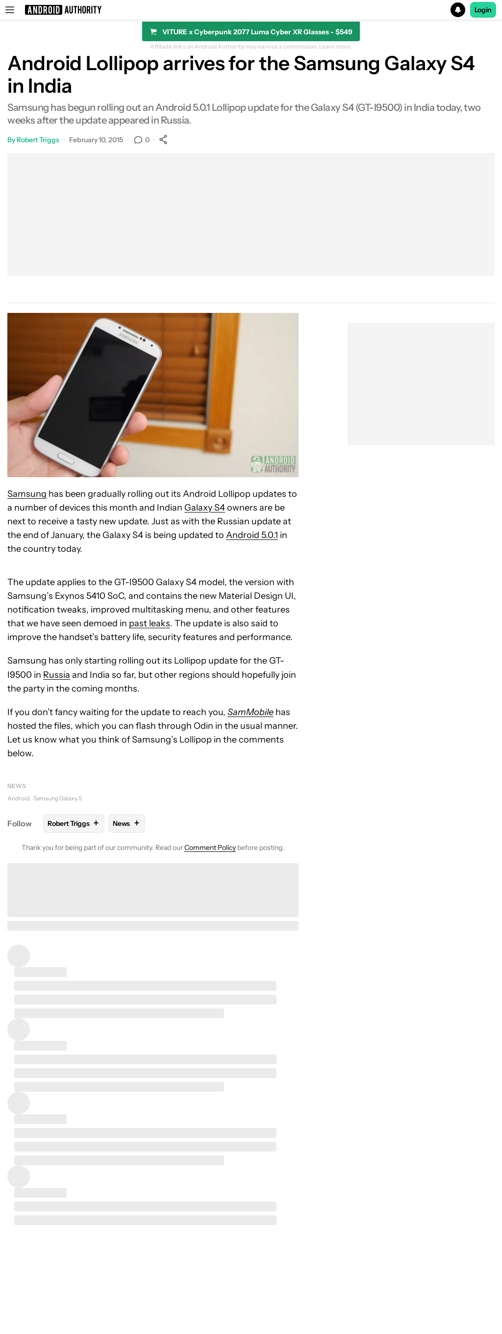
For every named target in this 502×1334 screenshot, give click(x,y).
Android (18, 798)
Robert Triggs (38, 139)
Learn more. (335, 47)
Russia (56, 674)
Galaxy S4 (204, 507)
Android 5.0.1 (252, 535)
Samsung (27, 493)
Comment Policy (210, 847)
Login (483, 9)
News (16, 786)
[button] (251, 10)
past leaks (149, 623)
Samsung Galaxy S (57, 798)
